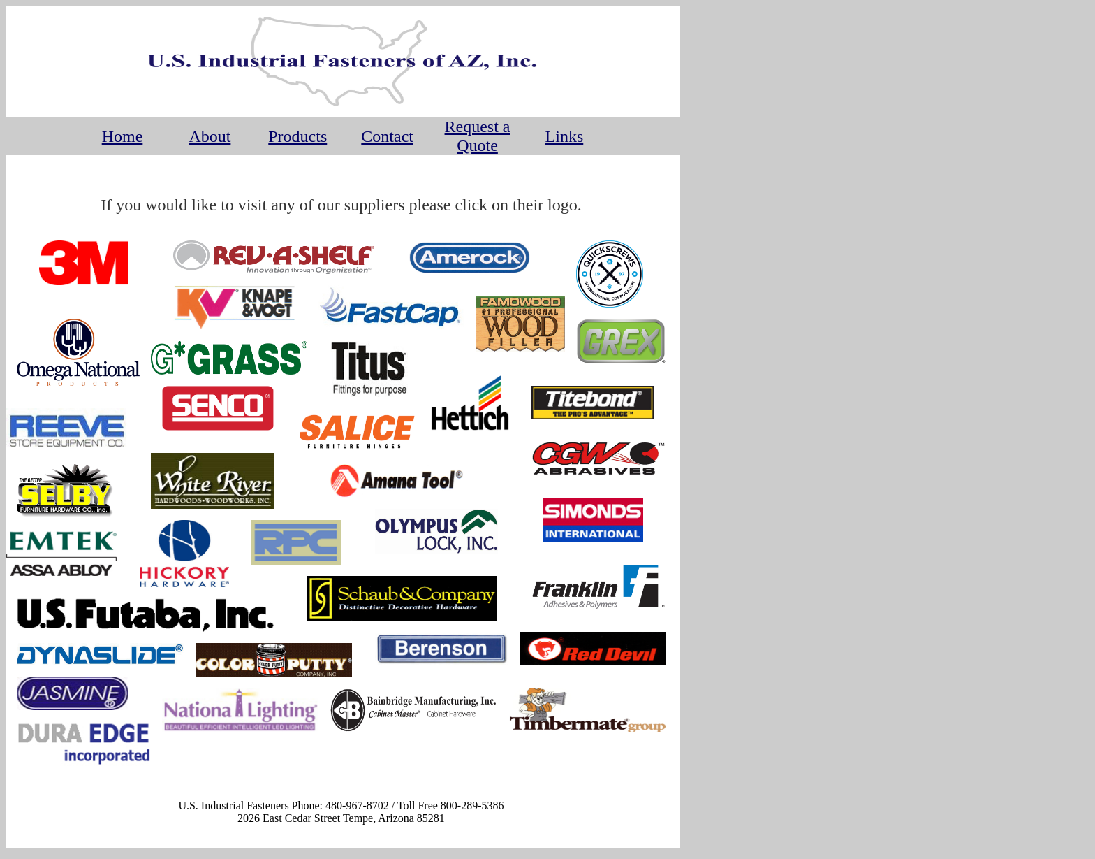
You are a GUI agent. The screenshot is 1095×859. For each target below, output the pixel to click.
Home (122, 136)
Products (297, 136)
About (209, 136)
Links (564, 136)
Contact (387, 136)
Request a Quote (477, 135)
